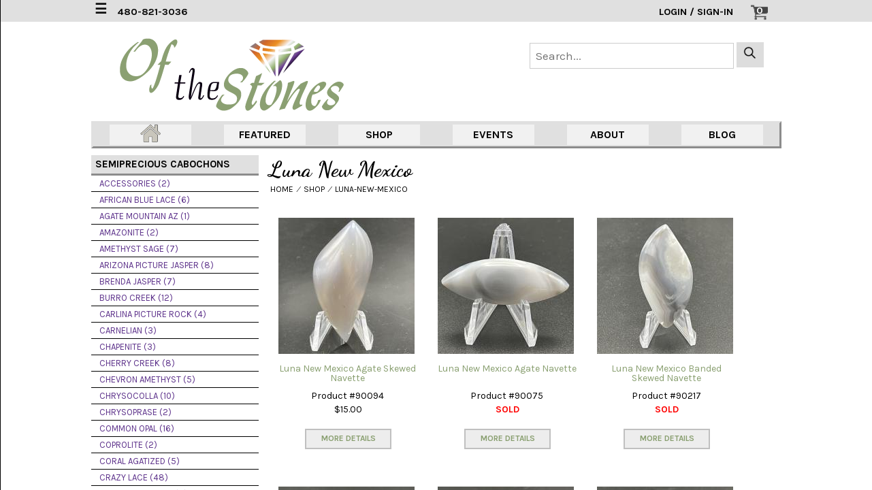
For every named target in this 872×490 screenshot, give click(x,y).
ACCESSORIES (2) (134, 183)
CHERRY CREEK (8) (137, 363)
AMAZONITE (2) (129, 232)
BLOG (722, 134)
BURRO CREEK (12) (136, 298)
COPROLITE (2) (128, 445)
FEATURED (265, 134)
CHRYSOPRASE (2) (135, 412)
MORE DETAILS (348, 438)
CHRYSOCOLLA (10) (137, 396)
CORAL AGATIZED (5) (139, 461)
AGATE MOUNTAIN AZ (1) (144, 216)
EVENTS (493, 134)
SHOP (379, 134)
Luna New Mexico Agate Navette (507, 368)
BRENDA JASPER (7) (137, 281)
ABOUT (607, 134)
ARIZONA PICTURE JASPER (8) (156, 265)
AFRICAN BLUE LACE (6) (144, 200)
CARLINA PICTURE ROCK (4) (152, 314)
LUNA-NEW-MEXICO (371, 189)
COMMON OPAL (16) (136, 428)
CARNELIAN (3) (128, 330)
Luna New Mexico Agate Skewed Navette (347, 373)
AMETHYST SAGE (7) (138, 249)
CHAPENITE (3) (127, 347)
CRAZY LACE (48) (133, 477)
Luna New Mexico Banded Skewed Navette (666, 373)
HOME (281, 189)
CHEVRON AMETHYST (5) (147, 379)
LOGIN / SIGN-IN (696, 12)
